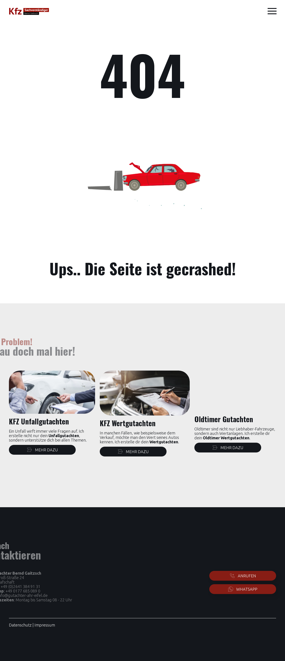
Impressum (45, 625)
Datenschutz (20, 625)
